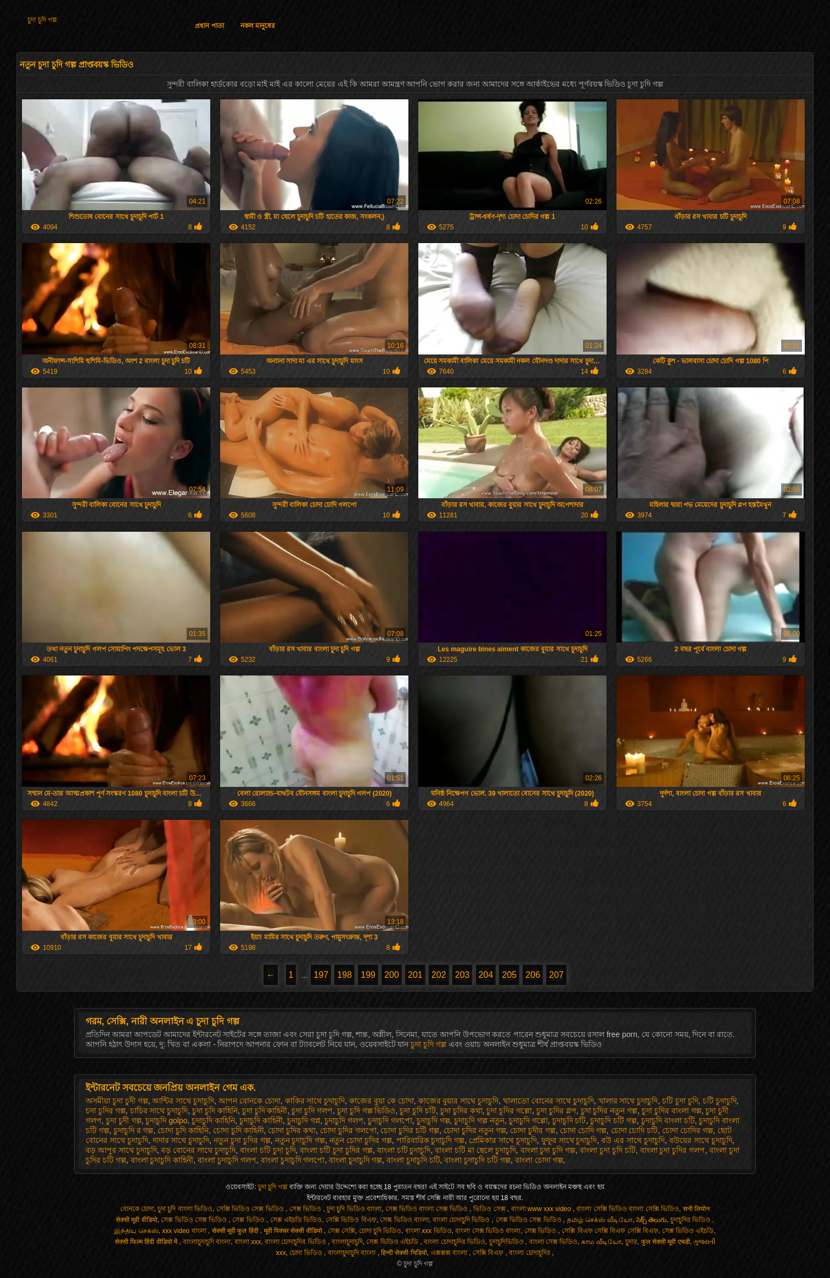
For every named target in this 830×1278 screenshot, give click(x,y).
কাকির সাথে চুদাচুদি (315, 1100)
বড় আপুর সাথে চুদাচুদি (121, 1150)
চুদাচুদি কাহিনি (213, 1120)
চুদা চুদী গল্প (124, 1120)
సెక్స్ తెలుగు (651, 1220)
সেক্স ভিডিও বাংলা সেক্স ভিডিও (427, 1209)
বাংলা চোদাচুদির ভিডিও (296, 1242)
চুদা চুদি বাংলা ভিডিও (185, 1209)
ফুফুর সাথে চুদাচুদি (569, 1140)
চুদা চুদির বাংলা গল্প (672, 1110)
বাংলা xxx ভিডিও (428, 1231)
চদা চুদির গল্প (106, 1110)
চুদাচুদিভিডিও (507, 1242)
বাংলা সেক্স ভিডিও (553, 1242)
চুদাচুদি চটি (569, 1120)
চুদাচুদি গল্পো (528, 1120)
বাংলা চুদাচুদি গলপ (227, 1160)
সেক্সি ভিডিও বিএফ (351, 1220)
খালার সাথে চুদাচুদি (628, 1100)
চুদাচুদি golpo (166, 1120)
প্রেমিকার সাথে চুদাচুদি (503, 1140)
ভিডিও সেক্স (490, 1209)
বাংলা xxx (247, 1242)
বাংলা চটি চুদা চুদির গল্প (336, 1150)
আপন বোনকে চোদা (249, 1100)
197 (320, 974)
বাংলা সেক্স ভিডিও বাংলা (487, 1231)
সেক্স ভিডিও (306, 1209)
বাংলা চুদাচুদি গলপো (293, 1160)
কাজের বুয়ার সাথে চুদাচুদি (458, 1100)
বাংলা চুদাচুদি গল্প (355, 1160)
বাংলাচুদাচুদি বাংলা (207, 1242)
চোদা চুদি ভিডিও (380, 1231)
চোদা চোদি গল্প (583, 1130)
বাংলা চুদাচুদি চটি (413, 1160)
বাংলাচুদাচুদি (347, 1242)
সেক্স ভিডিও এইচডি (688, 1231)
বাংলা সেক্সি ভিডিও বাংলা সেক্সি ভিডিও (627, 1209)
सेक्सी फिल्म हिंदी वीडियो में (147, 1242)
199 (368, 974)
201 (415, 974)
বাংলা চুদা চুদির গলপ (672, 1150)
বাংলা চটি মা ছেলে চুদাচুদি (475, 1150)
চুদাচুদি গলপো (390, 1120)
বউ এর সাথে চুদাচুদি (633, 1140)
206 (532, 974)
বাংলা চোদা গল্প (539, 1160)
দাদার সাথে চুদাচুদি (181, 1140)
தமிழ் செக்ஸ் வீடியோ (600, 1220)
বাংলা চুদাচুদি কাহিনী (162, 1160)
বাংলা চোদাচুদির (530, 1253)
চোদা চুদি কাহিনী (238, 1130)
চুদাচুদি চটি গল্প (613, 1120)
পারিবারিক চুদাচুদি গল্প (430, 1140)
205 (509, 974)
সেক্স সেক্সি (341, 1231)
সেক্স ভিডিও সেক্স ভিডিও (194, 1220)
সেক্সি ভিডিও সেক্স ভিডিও (250, 1209)
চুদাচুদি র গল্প (134, 1130)
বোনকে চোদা (137, 1209)
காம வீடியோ (601, 1242)
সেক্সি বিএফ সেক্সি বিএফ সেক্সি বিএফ (610, 1231)
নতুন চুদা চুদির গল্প (242, 1140)
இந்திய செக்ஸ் (136, 1231)
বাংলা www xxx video (542, 1209)
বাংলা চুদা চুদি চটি (608, 1150)
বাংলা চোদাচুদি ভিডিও (462, 1220)
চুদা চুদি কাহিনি (215, 1110)
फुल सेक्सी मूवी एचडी (665, 1242)
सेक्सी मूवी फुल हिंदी (236, 1231)
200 (391, 974)
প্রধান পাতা (209, 26)
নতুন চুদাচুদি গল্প (300, 1140)
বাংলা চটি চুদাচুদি (404, 1150)
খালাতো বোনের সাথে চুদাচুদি (548, 1100)
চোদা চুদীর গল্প (533, 1130)
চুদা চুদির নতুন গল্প (609, 1110)
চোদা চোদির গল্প (687, 1130)
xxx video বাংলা (185, 1231)
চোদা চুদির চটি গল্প (409, 1130)
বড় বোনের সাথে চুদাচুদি (198, 1150)
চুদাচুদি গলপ (343, 1120)
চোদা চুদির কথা (292, 1130)
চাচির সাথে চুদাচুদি (159, 1110)
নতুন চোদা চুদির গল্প (360, 1140)
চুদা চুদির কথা (461, 1110)
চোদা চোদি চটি (634, 1130)
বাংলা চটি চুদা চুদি (268, 1150)
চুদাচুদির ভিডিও (691, 1220)
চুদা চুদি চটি (418, 1110)
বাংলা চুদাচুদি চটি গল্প (477, 1160)
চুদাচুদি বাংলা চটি (668, 1120)
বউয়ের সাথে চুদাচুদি (700, 1140)
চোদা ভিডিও (306, 1253)
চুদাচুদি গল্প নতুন (479, 1120)
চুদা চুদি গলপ (312, 1110)
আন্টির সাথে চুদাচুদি (183, 1100)
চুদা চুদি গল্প (42, 20)
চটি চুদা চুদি (680, 1100)
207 (556, 974)
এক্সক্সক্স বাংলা (450, 1253)
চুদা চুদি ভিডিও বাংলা (354, 1209)
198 (344, 974)
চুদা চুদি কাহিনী (265, 1110)
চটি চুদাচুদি (720, 1100)
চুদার (631, 1242)
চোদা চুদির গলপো (348, 1130)
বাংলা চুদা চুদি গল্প (548, 1150)
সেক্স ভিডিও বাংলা (404, 1220)
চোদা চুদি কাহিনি (183, 1130)
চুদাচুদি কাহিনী (261, 1120)
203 (462, 974)
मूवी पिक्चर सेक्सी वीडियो (294, 1231)
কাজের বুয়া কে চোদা (381, 1100)
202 (438, 974)
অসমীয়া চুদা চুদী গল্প (117, 1100)
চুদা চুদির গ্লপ (556, 1110)
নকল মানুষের (257, 26)
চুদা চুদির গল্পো (509, 1110)
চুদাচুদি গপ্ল (304, 1120)
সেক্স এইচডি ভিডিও (296, 1220)
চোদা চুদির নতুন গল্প (475, 1130)
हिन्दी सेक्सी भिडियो (404, 1253)
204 (486, 974)
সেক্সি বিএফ (489, 1253)
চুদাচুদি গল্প (433, 1120)
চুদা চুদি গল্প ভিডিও (366, 1110)
